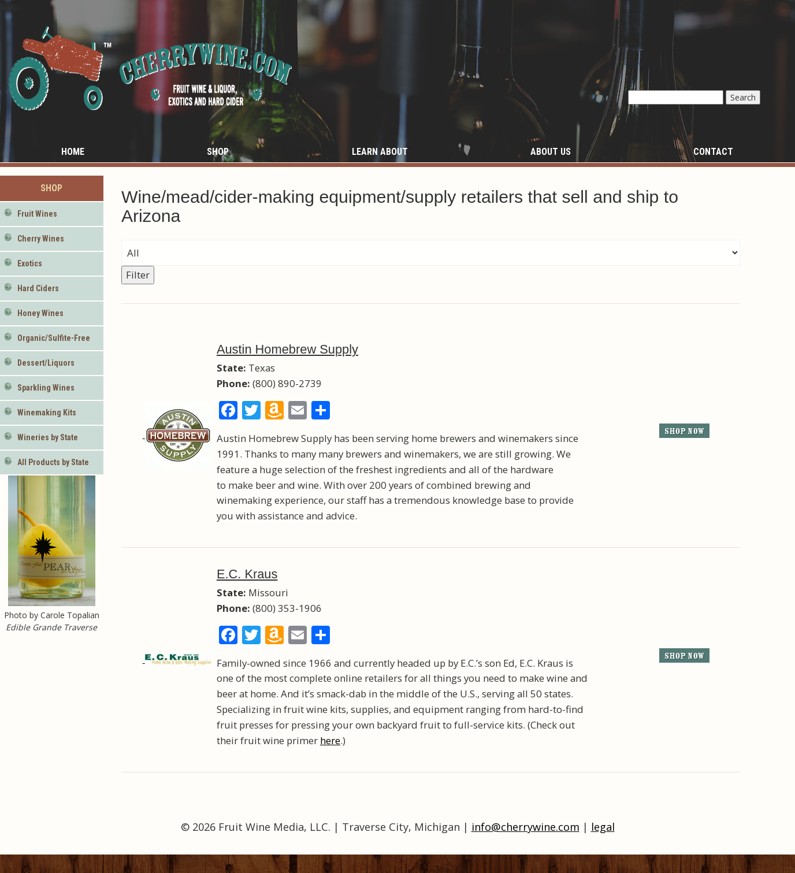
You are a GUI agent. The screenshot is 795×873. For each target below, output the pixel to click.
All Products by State (53, 462)
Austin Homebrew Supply (287, 349)
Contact (713, 151)
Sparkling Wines (46, 387)
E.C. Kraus (247, 574)
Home (72, 151)
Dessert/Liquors (46, 362)
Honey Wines (40, 313)
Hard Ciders (38, 288)
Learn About (380, 151)
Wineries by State (47, 437)
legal (603, 827)
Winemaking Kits (46, 412)
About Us (550, 151)
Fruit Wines (37, 213)
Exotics (29, 263)
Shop (218, 151)
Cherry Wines (40, 238)
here (330, 740)
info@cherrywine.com (525, 827)
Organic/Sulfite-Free (53, 338)
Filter (138, 274)
